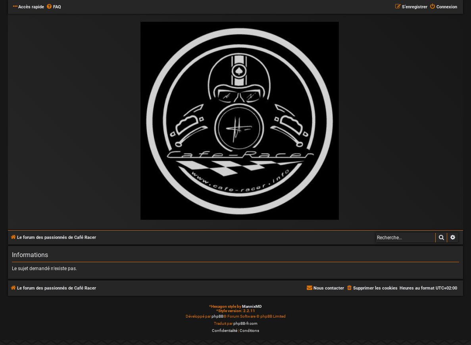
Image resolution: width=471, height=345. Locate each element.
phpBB (217, 316)
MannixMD (252, 306)
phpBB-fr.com (245, 323)
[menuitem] (53, 7)
